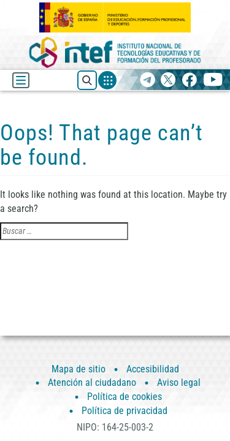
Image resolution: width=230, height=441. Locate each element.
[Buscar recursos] (87, 80)
